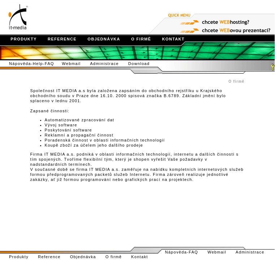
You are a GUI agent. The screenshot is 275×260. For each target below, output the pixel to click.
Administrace (108, 63)
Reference (53, 257)
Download (143, 63)
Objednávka (87, 257)
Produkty (18, 257)
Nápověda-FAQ (184, 252)
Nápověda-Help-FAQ (30, 63)
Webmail (75, 63)
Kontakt (143, 257)
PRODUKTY (19, 39)
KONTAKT (168, 39)
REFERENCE (57, 39)
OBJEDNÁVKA (99, 39)
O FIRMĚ (136, 39)
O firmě (118, 257)
